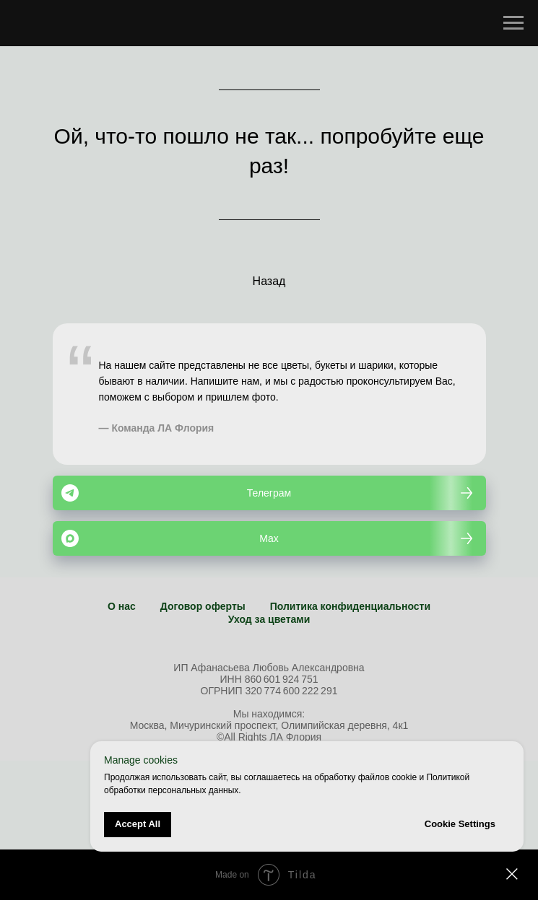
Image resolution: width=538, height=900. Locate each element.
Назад (269, 281)
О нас (122, 606)
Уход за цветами (269, 619)
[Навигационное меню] (513, 23)
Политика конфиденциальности (350, 606)
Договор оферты (203, 606)
